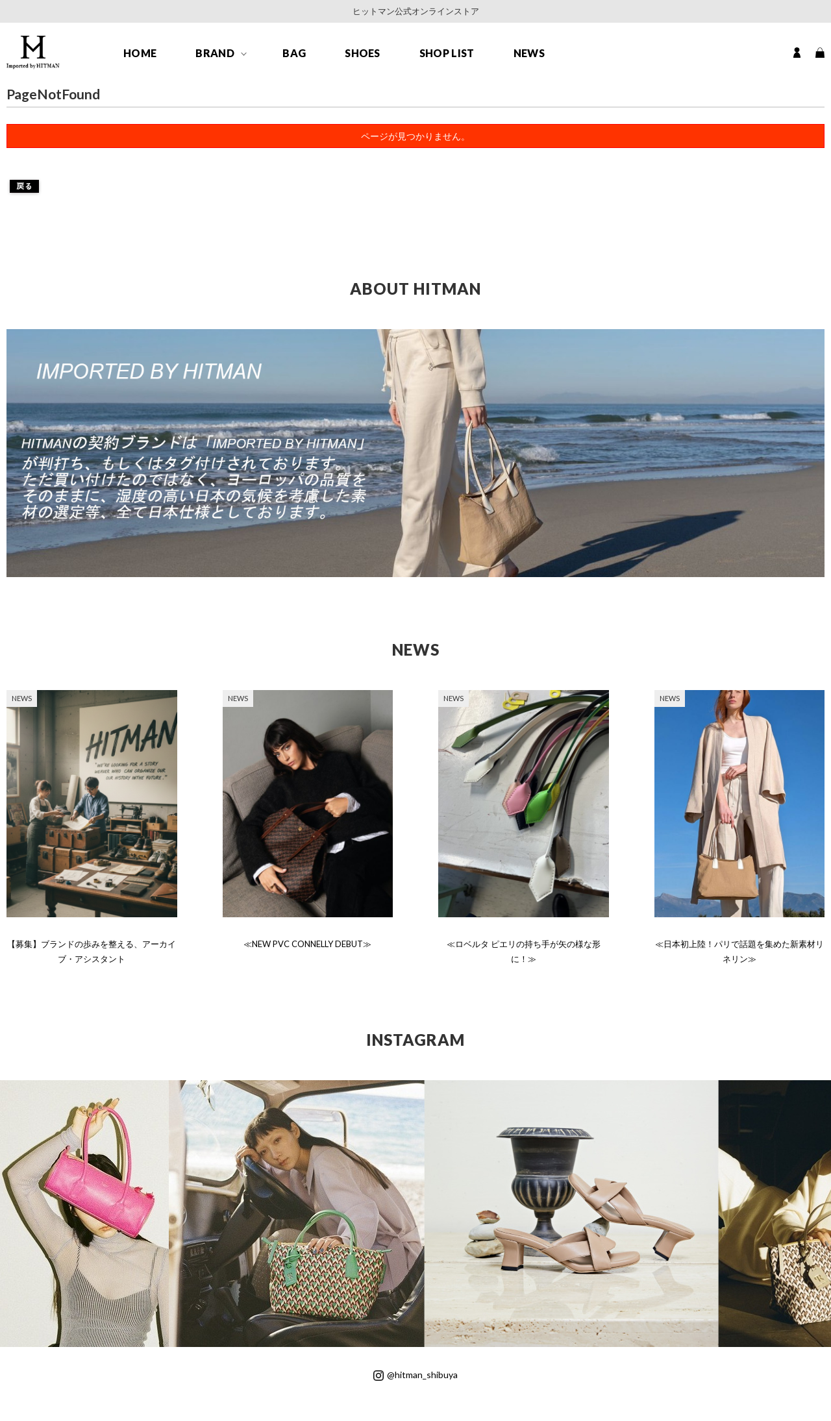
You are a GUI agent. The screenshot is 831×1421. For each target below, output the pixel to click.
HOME (139, 53)
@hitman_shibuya (415, 1374)
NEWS (529, 53)
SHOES (362, 53)
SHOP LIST (447, 53)
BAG (294, 53)
